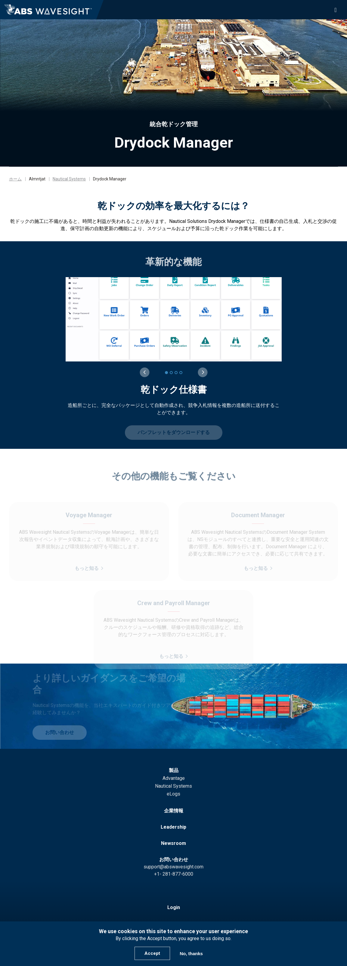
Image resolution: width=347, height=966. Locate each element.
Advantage (174, 778)
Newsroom (173, 843)
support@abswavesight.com (173, 867)
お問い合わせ (173, 859)
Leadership (173, 827)
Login (173, 907)
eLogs (173, 794)
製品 (173, 770)
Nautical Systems (69, 179)
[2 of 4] (171, 372)
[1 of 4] (166, 372)
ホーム (15, 179)
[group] (174, 346)
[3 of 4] (176, 372)
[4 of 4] (180, 372)
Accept (152, 953)
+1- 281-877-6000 (173, 874)
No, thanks (191, 953)
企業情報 (173, 811)
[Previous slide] (144, 372)
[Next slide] (202, 372)
